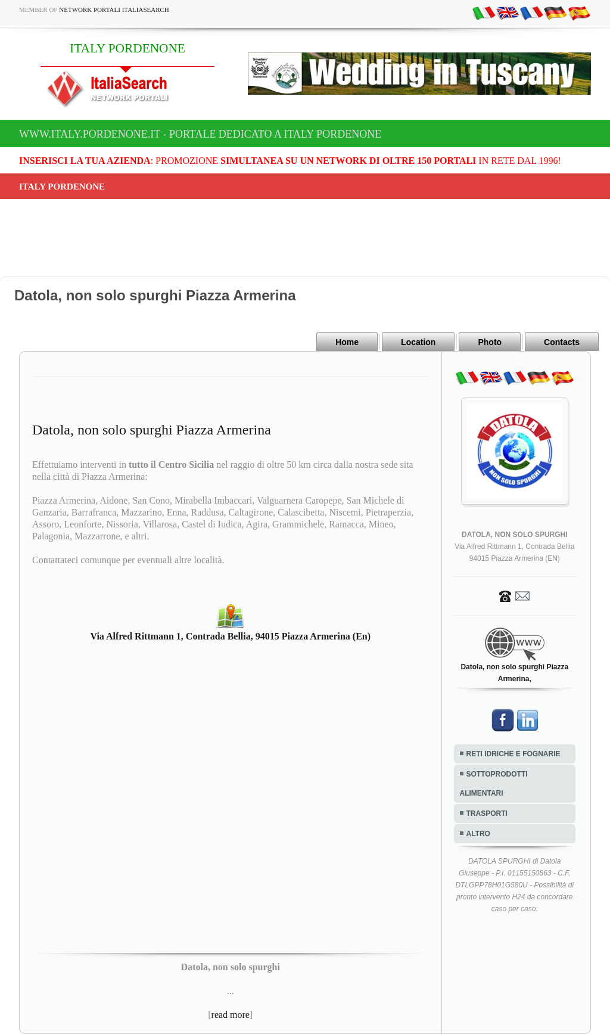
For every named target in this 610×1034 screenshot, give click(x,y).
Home (347, 342)
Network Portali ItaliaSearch (114, 9)
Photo (490, 342)
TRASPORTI (487, 813)
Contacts (562, 342)
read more (230, 1015)
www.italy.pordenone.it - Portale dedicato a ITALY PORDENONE (200, 134)
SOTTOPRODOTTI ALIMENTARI (494, 783)
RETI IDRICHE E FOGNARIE (513, 754)
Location (418, 342)
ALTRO (478, 834)
